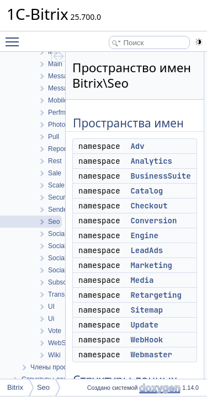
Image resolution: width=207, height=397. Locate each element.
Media (141, 280)
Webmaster (151, 355)
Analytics (151, 161)
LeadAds (146, 250)
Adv (137, 146)
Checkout (148, 206)
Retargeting (155, 295)
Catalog (146, 191)
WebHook (146, 340)
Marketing (151, 265)
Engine (144, 235)
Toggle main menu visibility (15, 36)
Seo (43, 387)
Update (144, 325)
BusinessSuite (160, 176)
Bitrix (15, 387)
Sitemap (146, 310)
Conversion (153, 221)
